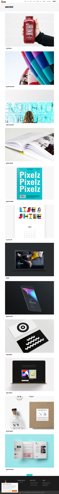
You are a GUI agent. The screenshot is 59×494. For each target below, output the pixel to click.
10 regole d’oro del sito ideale (33, 483)
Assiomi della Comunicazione (33, 482)
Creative (7, 49)
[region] (10, 488)
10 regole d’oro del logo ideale (33, 485)
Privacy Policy (43, 492)
